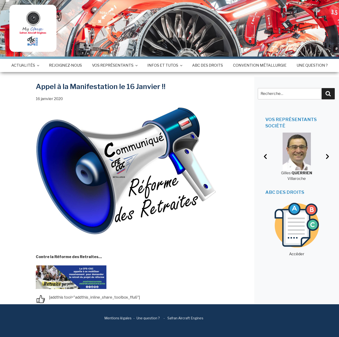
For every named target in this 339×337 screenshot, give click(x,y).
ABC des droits (207, 65)
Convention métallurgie (260, 65)
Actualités (25, 65)
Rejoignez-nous (65, 65)
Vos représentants (114, 65)
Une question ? (312, 65)
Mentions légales (118, 318)
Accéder (296, 229)
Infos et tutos (164, 65)
